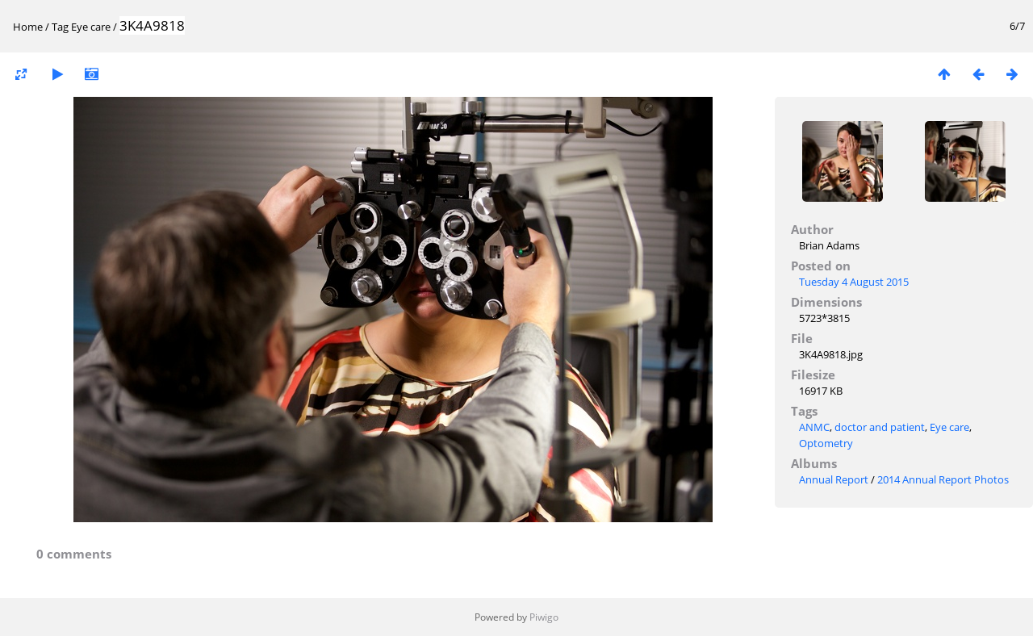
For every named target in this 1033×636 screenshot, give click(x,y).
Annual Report (833, 479)
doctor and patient (879, 427)
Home (28, 26)
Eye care (91, 26)
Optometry (826, 443)
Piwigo (543, 617)
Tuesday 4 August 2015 (854, 281)
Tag (60, 26)
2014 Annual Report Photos (943, 479)
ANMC (814, 427)
